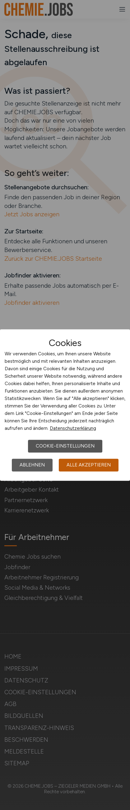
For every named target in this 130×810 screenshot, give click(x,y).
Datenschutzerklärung (73, 428)
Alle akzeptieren (89, 465)
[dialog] (65, 405)
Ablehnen (32, 465)
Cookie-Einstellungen (65, 446)
